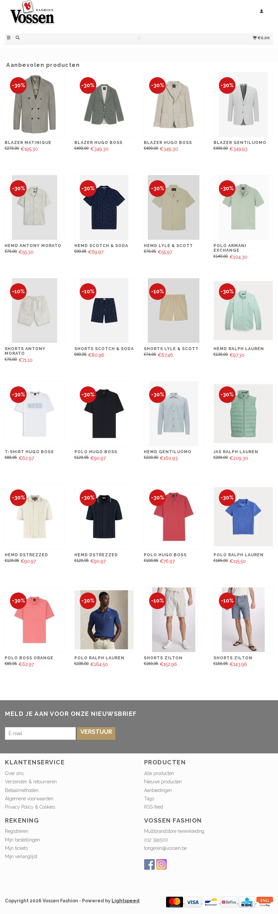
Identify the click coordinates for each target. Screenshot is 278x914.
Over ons (14, 773)
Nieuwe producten (163, 781)
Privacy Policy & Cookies (30, 807)
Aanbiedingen (158, 790)
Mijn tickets (16, 848)
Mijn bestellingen (22, 840)
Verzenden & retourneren (31, 781)
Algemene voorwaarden (29, 798)
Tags (149, 798)
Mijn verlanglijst (21, 856)
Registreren (16, 831)
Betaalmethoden (22, 790)
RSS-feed (153, 807)
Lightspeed (125, 900)
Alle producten (159, 773)
